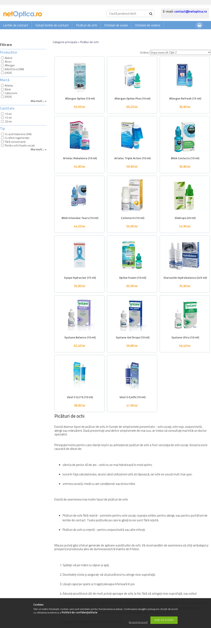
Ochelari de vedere (147, 25)
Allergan (10, 65)
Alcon (8, 61)
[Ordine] (180, 52)
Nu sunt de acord (138, 622)
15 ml (8, 117)
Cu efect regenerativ (17, 138)
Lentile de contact (15, 25)
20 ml (8, 121)
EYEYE (8, 73)
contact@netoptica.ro (190, 11)
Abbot (8, 58)
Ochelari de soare (116, 25)
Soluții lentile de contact (52, 25)
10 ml (8, 114)
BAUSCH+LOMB (14, 69)
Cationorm (11, 93)
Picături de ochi (86, 25)
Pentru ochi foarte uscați (20, 145)
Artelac (9, 85)
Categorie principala (65, 42)
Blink (8, 89)
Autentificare (182, 33)
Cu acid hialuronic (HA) (18, 134)
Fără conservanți (15, 141)
